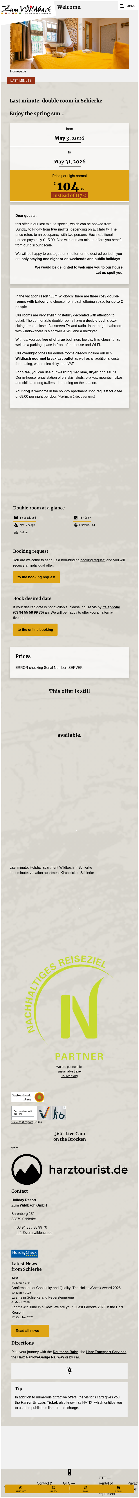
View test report (22, 1122)
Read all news (30, 1330)
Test (14, 1278)
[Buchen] (118, 1489)
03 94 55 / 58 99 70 (29, 1227)
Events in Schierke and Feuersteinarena (42, 1297)
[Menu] (128, 5)
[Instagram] (69, 1473)
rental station (47, 377)
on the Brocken (69, 1139)
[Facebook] (69, 1470)
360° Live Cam (69, 1133)
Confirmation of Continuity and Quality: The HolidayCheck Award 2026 (66, 1288)
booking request (92, 560)
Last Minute (19, 80)
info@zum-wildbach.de (31, 1233)
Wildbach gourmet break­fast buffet (44, 358)
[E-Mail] (85, 1489)
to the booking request (36, 577)
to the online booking (35, 630)
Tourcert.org (69, 1076)
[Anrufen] (53, 1489)
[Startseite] (20, 1489)
